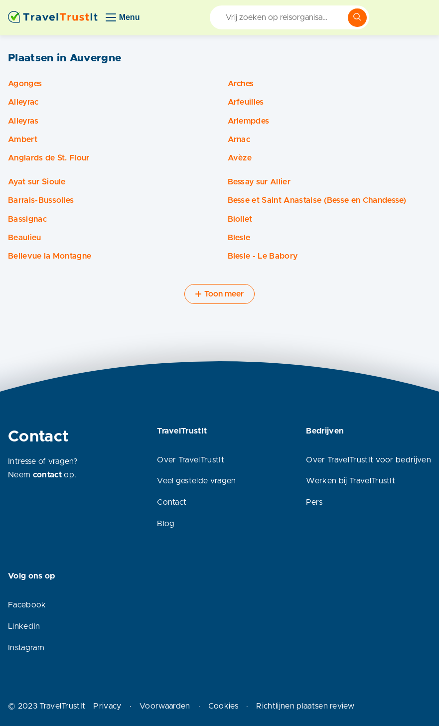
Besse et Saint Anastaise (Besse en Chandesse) (317, 200)
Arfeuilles (246, 102)
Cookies (223, 706)
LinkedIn (24, 626)
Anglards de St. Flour (49, 158)
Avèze (240, 158)
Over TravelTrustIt (190, 460)
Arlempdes (249, 121)
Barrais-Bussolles (41, 200)
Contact (171, 502)
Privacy (107, 706)
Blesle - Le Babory (263, 256)
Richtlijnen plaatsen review (305, 706)
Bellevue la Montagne (49, 256)
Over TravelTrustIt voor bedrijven (368, 460)
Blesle (239, 238)
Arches (241, 84)
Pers (314, 502)
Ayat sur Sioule (37, 182)
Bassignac (27, 219)
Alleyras (23, 121)
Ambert (22, 140)
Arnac (239, 140)
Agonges (25, 84)
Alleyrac (23, 102)
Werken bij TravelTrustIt (350, 481)
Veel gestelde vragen (196, 481)
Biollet (240, 219)
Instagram (26, 648)
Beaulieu (24, 238)
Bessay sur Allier (259, 182)
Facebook (27, 605)
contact (47, 475)
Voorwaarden (165, 706)
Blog (165, 524)
